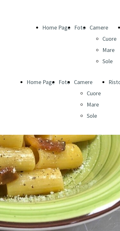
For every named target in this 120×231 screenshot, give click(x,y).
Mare (108, 50)
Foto (80, 27)
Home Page (56, 27)
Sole (107, 61)
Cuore (109, 38)
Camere (99, 27)
